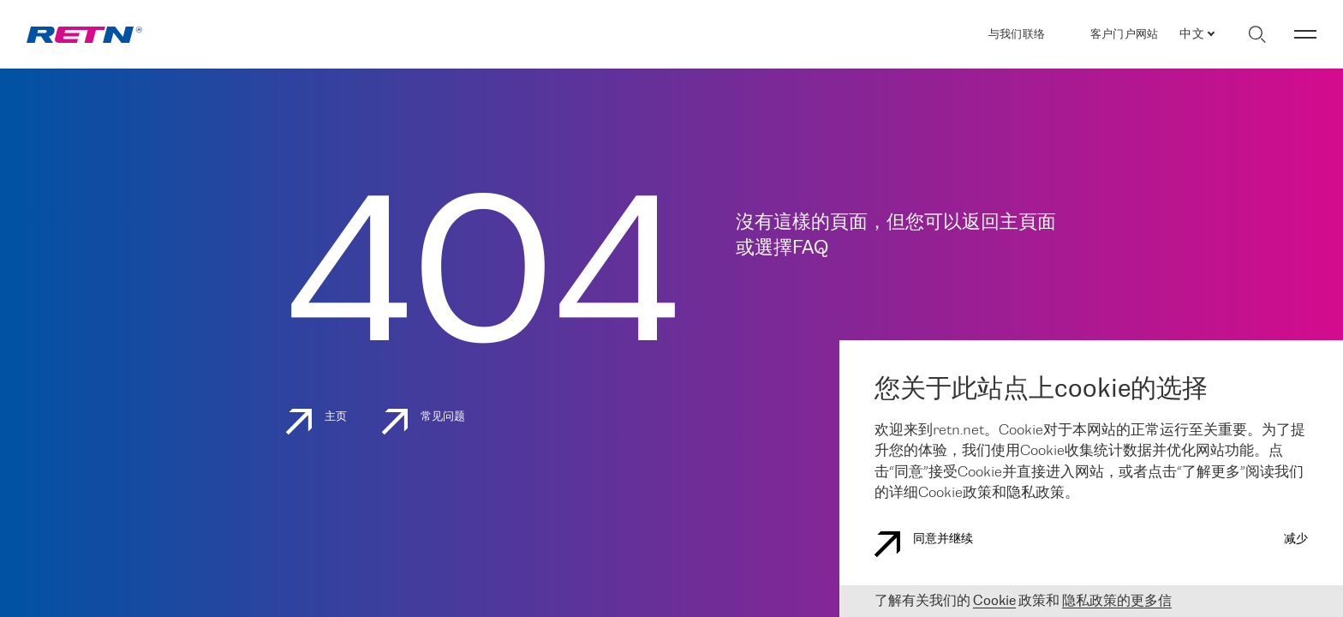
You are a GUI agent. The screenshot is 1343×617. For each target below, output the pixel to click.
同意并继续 (923, 544)
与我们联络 (1016, 34)
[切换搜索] (1257, 34)
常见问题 (424, 421)
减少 (1296, 539)
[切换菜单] (1305, 34)
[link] (84, 35)
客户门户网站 (1124, 34)
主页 (317, 421)
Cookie (994, 601)
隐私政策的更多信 (1117, 601)
